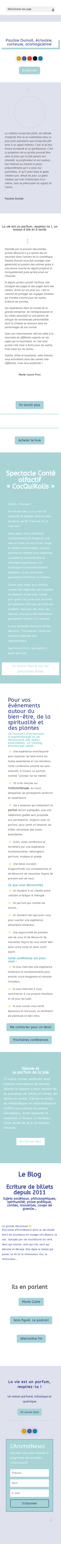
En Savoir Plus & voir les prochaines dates (30, 668)
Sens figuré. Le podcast (31, 1320)
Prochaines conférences (30, 1040)
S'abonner (29, 70)
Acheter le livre (29, 440)
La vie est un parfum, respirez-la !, (27, 226)
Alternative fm (31, 1338)
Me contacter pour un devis (30, 1027)
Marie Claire (31, 1302)
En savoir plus (29, 405)
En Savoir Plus (30, 1141)
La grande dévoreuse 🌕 (17, 1226)
